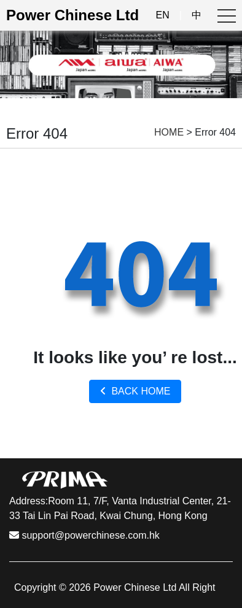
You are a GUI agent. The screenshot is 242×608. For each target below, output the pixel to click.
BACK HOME (135, 391)
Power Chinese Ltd (72, 15)
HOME (169, 132)
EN (163, 15)
